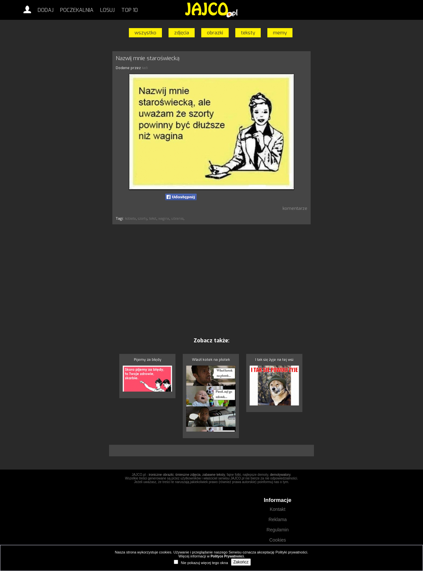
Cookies (277, 540)
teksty (248, 32)
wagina (163, 218)
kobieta (130, 218)
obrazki (215, 32)
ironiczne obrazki (161, 474)
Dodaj (46, 10)
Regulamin (278, 529)
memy (280, 32)
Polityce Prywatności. (228, 556)
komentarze (295, 208)
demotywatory (280, 474)
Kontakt (277, 509)
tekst (152, 218)
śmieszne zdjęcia (187, 474)
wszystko (145, 32)
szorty (142, 218)
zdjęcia (181, 32)
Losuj (107, 10)
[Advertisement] (81, 150)
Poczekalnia (77, 10)
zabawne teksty (213, 474)
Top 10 (129, 10)
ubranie (177, 218)
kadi (145, 68)
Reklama (277, 519)
